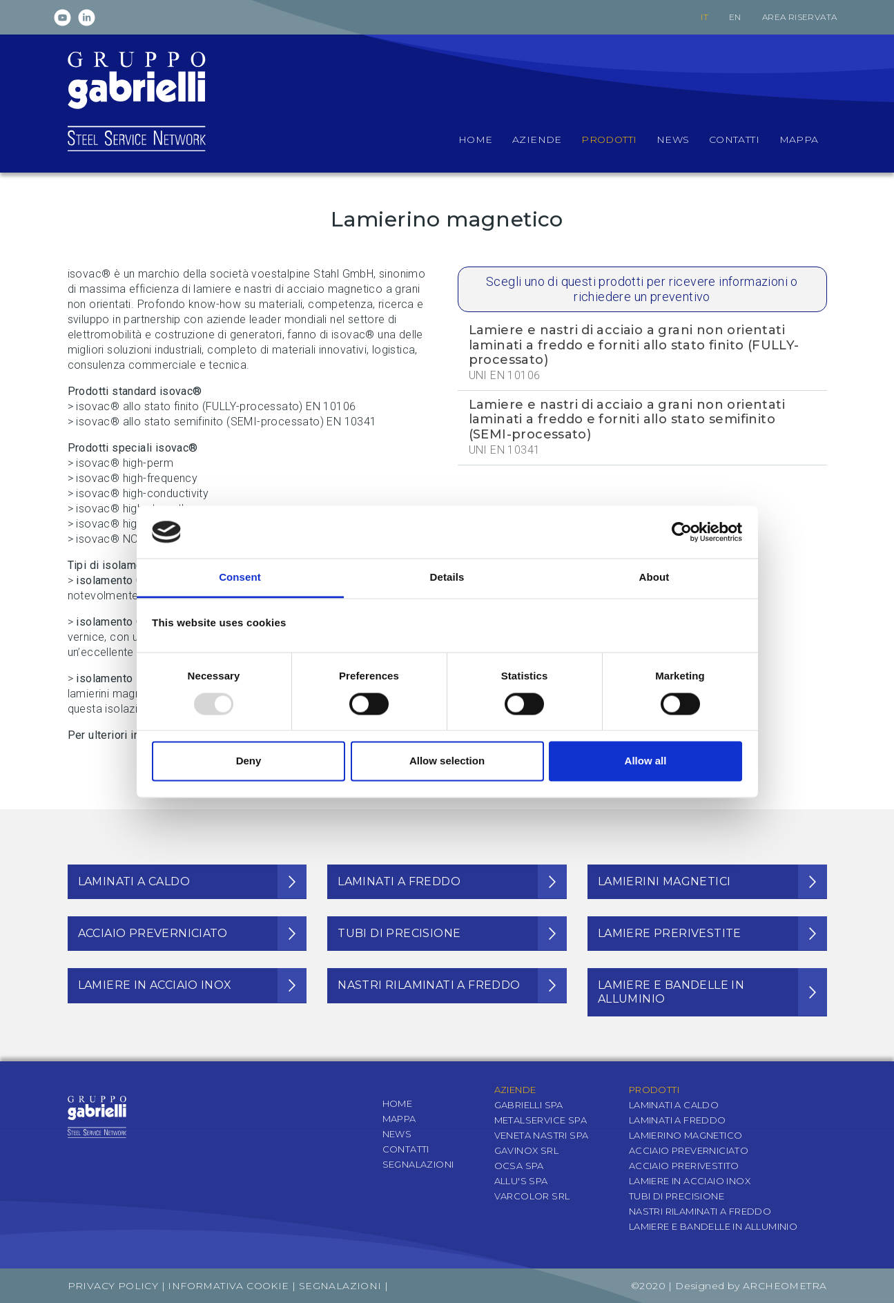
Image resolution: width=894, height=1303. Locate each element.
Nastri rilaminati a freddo (700, 1211)
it (704, 17)
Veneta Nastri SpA (541, 1135)
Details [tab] (447, 577)
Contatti (405, 1149)
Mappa (399, 1118)
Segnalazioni (418, 1164)
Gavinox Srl (526, 1150)
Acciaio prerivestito (684, 1165)
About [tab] (654, 577)
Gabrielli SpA (528, 1104)
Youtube (62, 17)
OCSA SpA (519, 1165)
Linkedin (86, 17)
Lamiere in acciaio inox (689, 1180)
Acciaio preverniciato (688, 1150)
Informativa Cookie (228, 1286)
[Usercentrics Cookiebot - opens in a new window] (681, 531)
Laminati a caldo (674, 1104)
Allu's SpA (521, 1180)
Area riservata (799, 17)
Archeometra (784, 1286)
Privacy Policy (113, 1286)
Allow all (646, 761)
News (397, 1133)
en (735, 17)
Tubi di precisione (676, 1195)
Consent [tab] (240, 577)
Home (397, 1103)
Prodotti (654, 1089)
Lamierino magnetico (686, 1135)
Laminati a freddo (677, 1120)
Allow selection (447, 761)
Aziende (515, 1089)
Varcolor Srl (532, 1195)
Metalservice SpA (540, 1120)
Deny (249, 761)
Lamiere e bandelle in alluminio (713, 1226)
